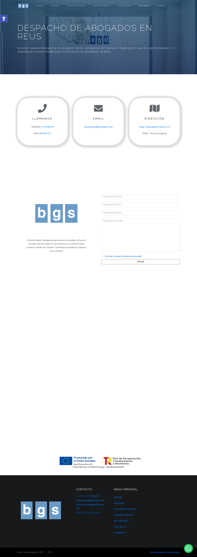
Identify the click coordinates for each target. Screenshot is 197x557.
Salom (39, 6)
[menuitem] (162, 6)
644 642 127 (45, 133)
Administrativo (102, 6)
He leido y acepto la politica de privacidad (124, 256)
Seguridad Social (76, 6)
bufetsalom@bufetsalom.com (98, 127)
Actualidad (124, 6)
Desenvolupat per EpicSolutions (165, 552)
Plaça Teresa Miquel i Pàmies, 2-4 (154, 127)
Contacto (144, 6)
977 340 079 (48, 127)
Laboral (54, 6)
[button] (4, 18)
